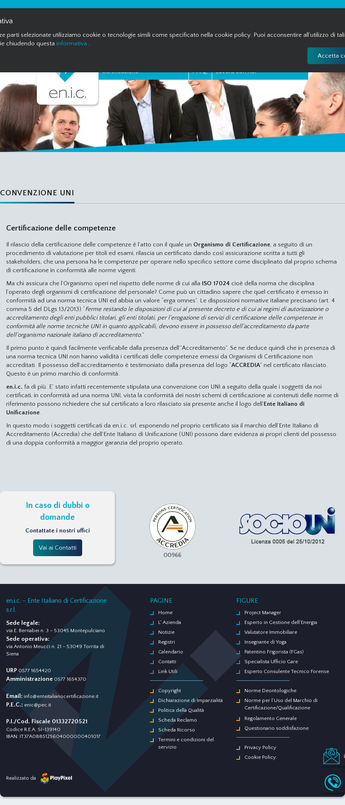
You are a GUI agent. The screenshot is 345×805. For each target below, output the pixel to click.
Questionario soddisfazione (276, 728)
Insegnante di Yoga (265, 642)
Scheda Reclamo (177, 720)
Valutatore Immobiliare (270, 632)
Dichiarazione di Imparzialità (190, 700)
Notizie (166, 632)
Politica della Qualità (181, 710)
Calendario (170, 652)
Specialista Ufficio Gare (271, 661)
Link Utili (167, 671)
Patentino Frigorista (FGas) (274, 652)
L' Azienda (169, 622)
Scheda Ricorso (176, 730)
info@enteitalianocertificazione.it (61, 696)
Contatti (167, 661)
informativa (71, 43)
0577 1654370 (70, 679)
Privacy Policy (260, 747)
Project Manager (262, 612)
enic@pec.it (37, 705)
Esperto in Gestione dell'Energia (280, 622)
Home (165, 612)
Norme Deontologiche (270, 690)
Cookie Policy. (260, 757)
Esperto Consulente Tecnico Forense (286, 671)
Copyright (169, 690)
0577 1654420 (34, 670)
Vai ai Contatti (57, 547)
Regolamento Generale (270, 718)
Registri (166, 642)
